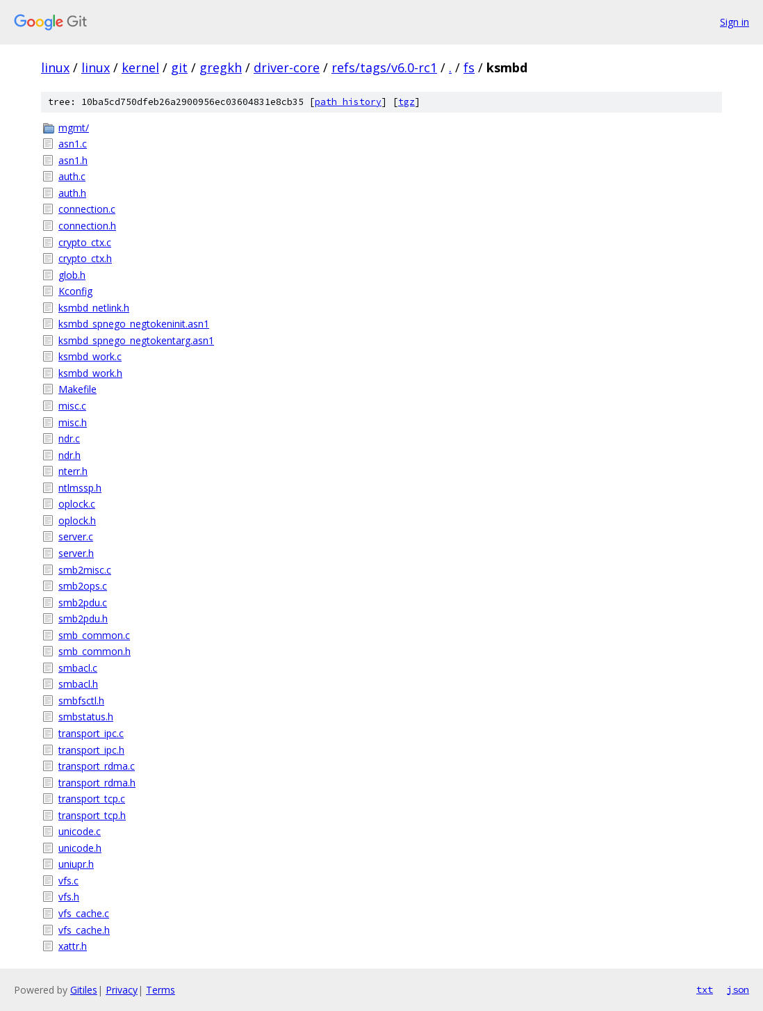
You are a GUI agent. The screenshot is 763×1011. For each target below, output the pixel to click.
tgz (406, 102)
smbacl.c (77, 667)
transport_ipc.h (91, 750)
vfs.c (68, 880)
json (738, 989)
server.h (76, 553)
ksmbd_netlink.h (93, 307)
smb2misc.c (84, 569)
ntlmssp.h (79, 487)
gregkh (220, 67)
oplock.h (77, 520)
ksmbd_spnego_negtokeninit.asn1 (133, 323)
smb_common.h (94, 651)
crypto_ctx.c (84, 242)
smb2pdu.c (82, 602)
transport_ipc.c (91, 733)
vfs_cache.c (83, 913)
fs (469, 67)
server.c (75, 536)
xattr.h (72, 946)
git (179, 67)
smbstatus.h (85, 716)
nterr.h (73, 471)
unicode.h (79, 848)
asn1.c (72, 143)
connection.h (87, 225)
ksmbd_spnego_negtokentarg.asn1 (136, 340)
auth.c (71, 176)
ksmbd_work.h (90, 373)
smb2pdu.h (83, 618)
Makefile (77, 389)
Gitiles (83, 989)
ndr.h (69, 455)
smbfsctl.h (81, 700)
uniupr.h (76, 864)
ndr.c (69, 438)
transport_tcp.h (92, 815)
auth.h (72, 193)
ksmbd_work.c (90, 356)
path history (348, 102)
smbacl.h (78, 683)
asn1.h (73, 160)
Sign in (734, 22)
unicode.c (79, 831)
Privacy (122, 989)
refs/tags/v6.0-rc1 (384, 67)
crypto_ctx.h (85, 258)
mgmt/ (73, 127)
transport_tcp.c (91, 798)
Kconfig (75, 291)
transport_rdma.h (97, 782)
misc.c (72, 405)
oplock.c (76, 503)
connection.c (86, 209)
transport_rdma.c (96, 766)
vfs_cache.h (84, 930)
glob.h (71, 275)
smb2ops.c (82, 585)
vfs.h (68, 896)
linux (55, 67)
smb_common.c (94, 635)
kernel (140, 67)
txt (704, 989)
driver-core (287, 67)
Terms (160, 989)
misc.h (72, 422)
